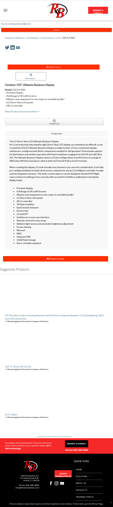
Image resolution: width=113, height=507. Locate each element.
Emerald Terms (42, 436)
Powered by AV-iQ (65, 436)
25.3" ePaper (11, 414)
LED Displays (32, 37)
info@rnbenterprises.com (27, 487)
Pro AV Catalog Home (11, 23)
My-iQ (27, 23)
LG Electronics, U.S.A (50, 37)
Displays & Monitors (15, 37)
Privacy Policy (53, 436)
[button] (5, 10)
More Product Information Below (22, 111)
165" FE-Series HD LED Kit (18, 366)
